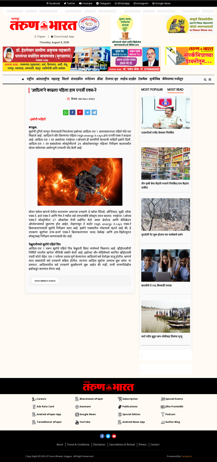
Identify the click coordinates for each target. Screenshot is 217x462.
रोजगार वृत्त (111, 79)
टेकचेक (142, 79)
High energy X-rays (45, 281)
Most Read (175, 90)
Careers (41, 398)
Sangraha (186, 456)
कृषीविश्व (155, 79)
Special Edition (131, 414)
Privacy (143, 445)
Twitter (69, 3)
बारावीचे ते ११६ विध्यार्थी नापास (156, 285)
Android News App (133, 421)
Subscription (130, 398)
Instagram (141, 3)
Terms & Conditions (78, 445)
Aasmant (85, 406)
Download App (62, 36)
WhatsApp (122, 3)
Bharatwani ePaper (91, 398)
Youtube (85, 3)
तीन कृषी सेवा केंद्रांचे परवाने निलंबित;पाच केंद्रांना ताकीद (165, 185)
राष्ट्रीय (30, 79)
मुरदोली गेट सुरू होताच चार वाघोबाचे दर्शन (162, 234)
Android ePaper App (49, 414)
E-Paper (40, 36)
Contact (154, 445)
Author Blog (172, 421)
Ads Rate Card (45, 406)
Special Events (174, 398)
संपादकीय (77, 79)
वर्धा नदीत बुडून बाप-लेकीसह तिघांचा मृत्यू (161, 336)
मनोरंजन (90, 79)
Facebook (53, 3)
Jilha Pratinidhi (174, 406)
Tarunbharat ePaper (49, 421)
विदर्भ (65, 79)
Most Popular (152, 90)
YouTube (85, 421)
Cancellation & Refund (122, 445)
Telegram (103, 3)
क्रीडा (100, 79)
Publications (130, 406)
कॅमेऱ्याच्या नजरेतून (172, 79)
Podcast (170, 414)
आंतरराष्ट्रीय (42, 79)
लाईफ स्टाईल (128, 79)
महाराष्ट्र (55, 79)
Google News (161, 3)
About (59, 445)
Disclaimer (99, 445)
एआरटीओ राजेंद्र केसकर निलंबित (157, 132)
